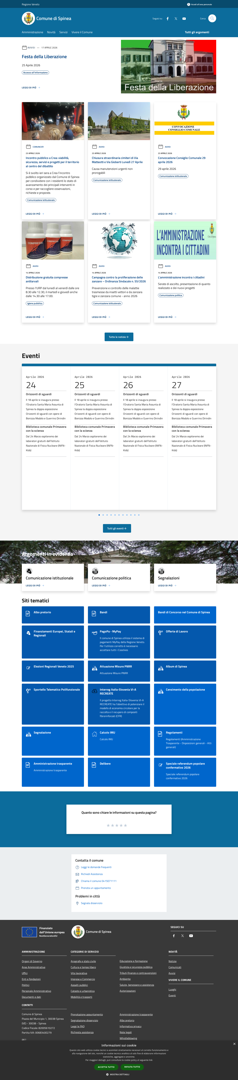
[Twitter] (174, 18)
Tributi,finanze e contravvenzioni (138, 973)
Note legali (126, 1032)
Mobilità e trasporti (81, 997)
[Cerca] (212, 18)
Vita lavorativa (79, 973)
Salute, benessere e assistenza (137, 985)
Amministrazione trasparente (136, 1014)
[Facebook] (166, 18)
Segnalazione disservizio (84, 1020)
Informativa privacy (130, 1026)
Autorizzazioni (128, 991)
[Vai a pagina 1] (99, 515)
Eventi (172, 995)
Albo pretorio (127, 1020)
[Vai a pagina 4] (111, 515)
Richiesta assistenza (82, 1032)
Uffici (25, 973)
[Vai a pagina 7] (123, 515)
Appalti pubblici (79, 985)
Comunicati (35, 146)
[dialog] (119, 1060)
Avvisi (31, 47)
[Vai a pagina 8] (127, 515)
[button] (119, 1074)
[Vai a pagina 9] (131, 515)
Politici (25, 985)
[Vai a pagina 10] (135, 515)
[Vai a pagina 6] (119, 515)
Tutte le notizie (119, 337)
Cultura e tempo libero (83, 967)
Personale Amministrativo (36, 991)
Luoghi (172, 989)
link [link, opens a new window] (151, 1060)
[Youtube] (182, 18)
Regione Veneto (30, 4)
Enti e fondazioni (31, 979)
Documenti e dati (31, 997)
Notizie (173, 961)
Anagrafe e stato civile (83, 961)
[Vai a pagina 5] (115, 515)
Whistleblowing (128, 1038)
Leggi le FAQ (78, 1026)
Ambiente (125, 979)
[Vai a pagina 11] (138, 515)
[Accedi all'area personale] (199, 4)
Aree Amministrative (33, 967)
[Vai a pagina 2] (103, 515)
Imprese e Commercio (83, 979)
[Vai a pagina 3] (107, 515)
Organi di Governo (32, 961)
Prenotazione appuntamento (87, 1014)
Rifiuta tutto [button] (132, 1066)
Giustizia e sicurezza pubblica (136, 967)
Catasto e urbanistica (83, 991)
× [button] (234, 1044)
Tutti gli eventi (117, 528)
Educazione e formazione (134, 961)
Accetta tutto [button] (106, 1067)
